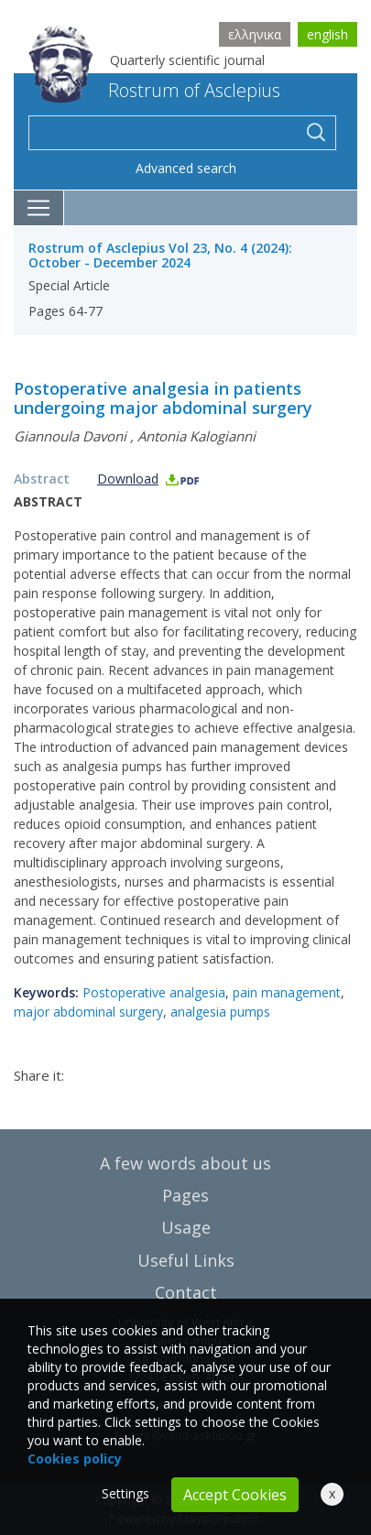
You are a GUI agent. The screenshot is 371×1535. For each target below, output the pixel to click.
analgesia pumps (220, 1011)
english (327, 34)
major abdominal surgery (88, 1011)
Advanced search (186, 168)
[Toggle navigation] (39, 208)
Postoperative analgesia (153, 992)
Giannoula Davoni (70, 436)
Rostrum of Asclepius (154, 90)
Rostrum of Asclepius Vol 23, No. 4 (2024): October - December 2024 (160, 255)
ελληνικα (254, 34)
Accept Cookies (235, 1495)
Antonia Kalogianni (196, 436)
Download (149, 478)
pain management (287, 992)
